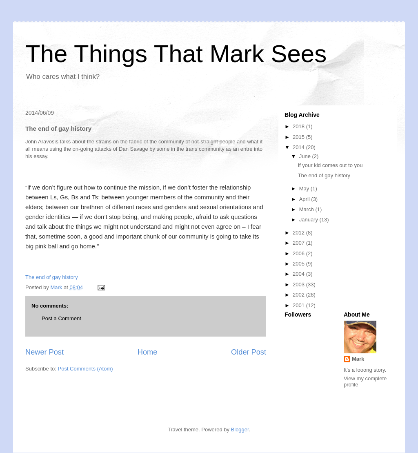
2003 (299, 284)
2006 (299, 253)
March (307, 209)
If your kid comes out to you (330, 165)
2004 (299, 274)
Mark (358, 359)
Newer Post (44, 352)
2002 (299, 295)
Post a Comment (61, 318)
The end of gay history (51, 277)
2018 (299, 126)
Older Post (248, 352)
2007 (299, 243)
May (305, 188)
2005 (299, 264)
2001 (299, 305)
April (305, 199)
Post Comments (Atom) (85, 369)
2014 (299, 147)
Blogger (240, 429)
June (305, 156)
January (309, 219)
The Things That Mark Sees (176, 53)
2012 (299, 233)
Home (148, 352)
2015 (299, 137)
